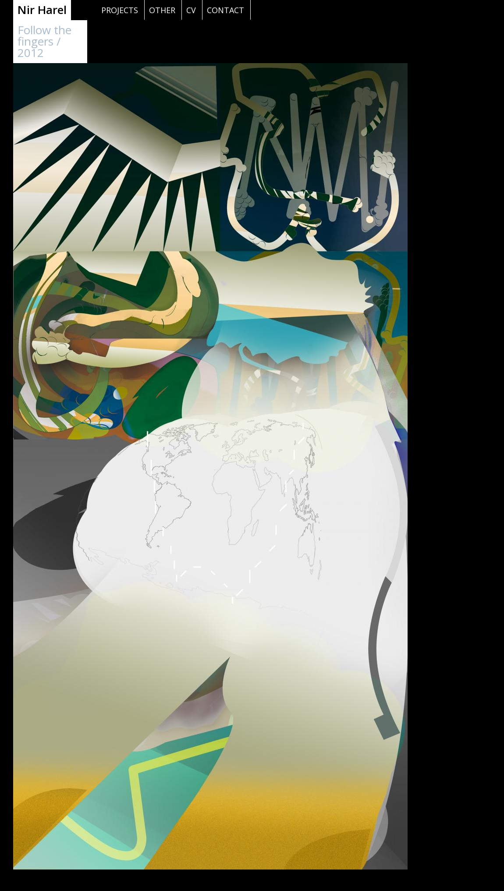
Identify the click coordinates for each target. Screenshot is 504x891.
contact (225, 10)
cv (191, 10)
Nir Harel (42, 10)
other (162, 10)
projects (119, 10)
